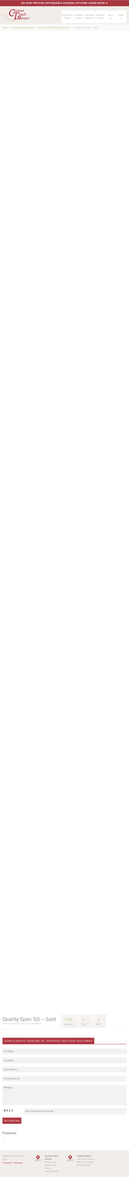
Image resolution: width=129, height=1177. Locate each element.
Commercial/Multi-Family (89, 16)
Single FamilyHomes (67, 16)
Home (6, 27)
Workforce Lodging (78, 16)
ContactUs (121, 16)
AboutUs (110, 16)
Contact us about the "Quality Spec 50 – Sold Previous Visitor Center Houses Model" (48, 1040)
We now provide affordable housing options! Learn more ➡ (64, 3)
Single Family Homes (23, 27)
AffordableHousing (100, 16)
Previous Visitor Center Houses (53, 27)
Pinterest (18, 1163)
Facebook (7, 1163)
